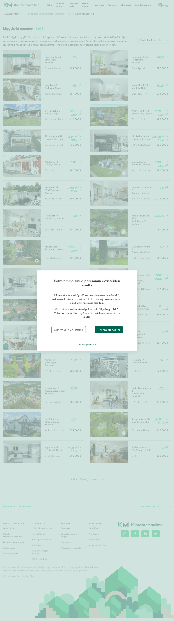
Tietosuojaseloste (86, 344)
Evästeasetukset (103, 313)
